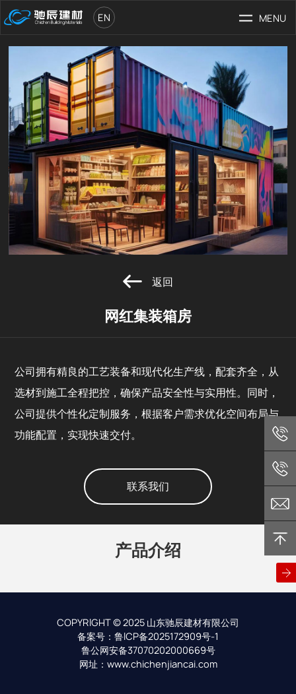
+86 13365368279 (280, 433)
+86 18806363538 (280, 468)
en (104, 17)
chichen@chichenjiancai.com (280, 503)
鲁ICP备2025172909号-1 (166, 636)
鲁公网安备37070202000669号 (148, 650)
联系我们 (148, 486)
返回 (148, 281)
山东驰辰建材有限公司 (193, 622)
